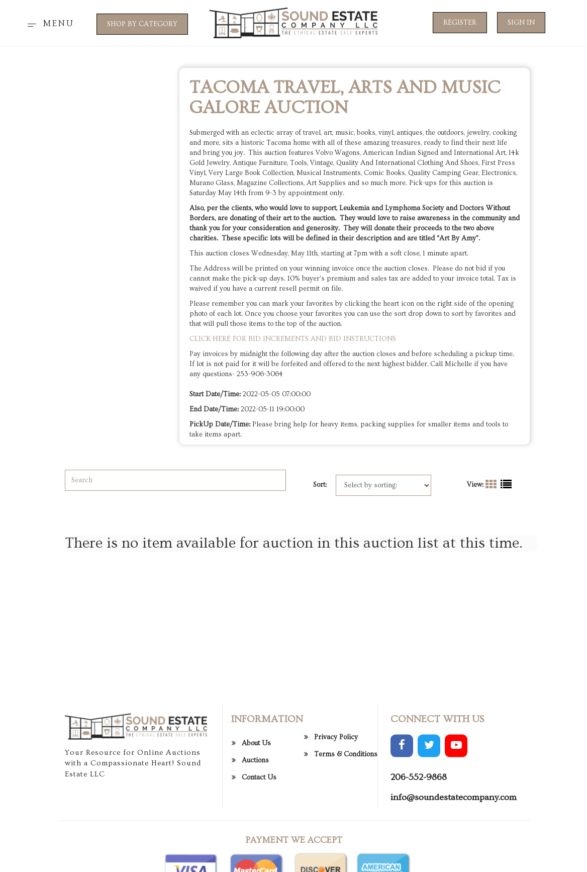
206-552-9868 (418, 817)
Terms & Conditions (345, 795)
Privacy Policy (336, 777)
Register (459, 23)
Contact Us (259, 818)
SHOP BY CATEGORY (142, 24)
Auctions (255, 801)
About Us (256, 783)
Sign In (521, 23)
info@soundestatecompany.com (453, 837)
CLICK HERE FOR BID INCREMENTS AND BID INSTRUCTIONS (293, 339)
